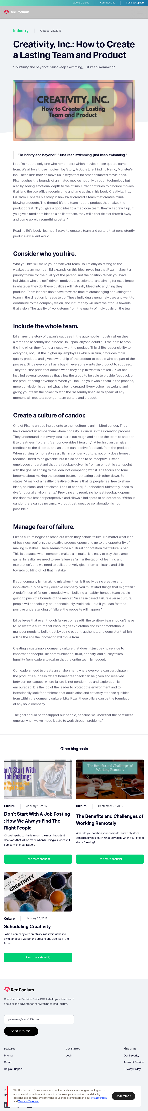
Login (69, 1055)
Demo (7, 1062)
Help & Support (13, 1069)
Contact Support (135, 3)
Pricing (8, 1055)
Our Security (131, 1055)
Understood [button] (123, 1096)
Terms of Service (134, 1062)
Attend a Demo (81, 3)
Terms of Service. (28, 1101)
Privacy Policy (132, 1069)
